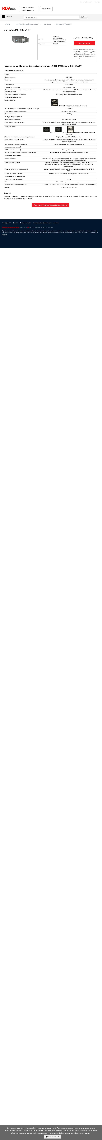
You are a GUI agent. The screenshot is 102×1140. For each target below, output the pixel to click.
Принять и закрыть (52, 1136)
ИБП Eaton (47, 24)
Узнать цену (84, 43)
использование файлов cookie (85, 1130)
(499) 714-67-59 (27, 7)
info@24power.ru (28, 10)
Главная (7, 24)
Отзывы (15, 223)
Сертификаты (6, 223)
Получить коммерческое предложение (50, 205)
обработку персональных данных (22, 1133)
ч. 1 (28, 227)
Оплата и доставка (86, 2)
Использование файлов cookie (42, 223)
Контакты (97, 2)
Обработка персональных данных (10, 227)
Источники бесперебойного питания (27, 24)
